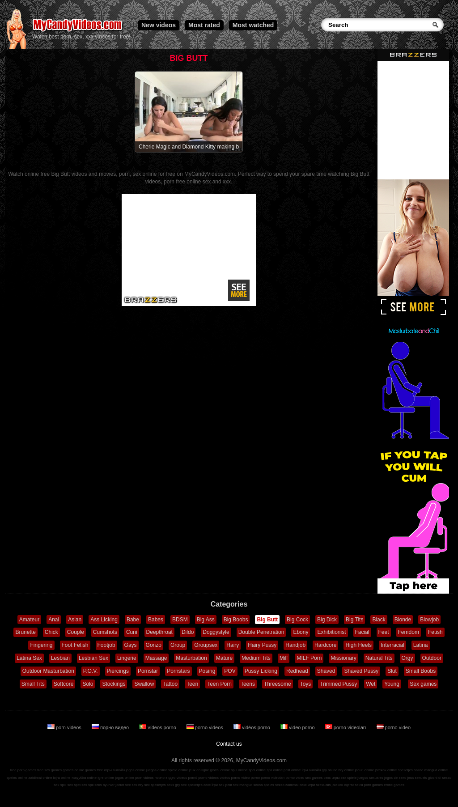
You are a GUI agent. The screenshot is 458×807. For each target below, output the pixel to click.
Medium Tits (256, 658)
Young (391, 684)
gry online (330, 770)
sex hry (137, 785)
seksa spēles (264, 785)
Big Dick (327, 619)
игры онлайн (114, 770)
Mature (224, 658)
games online (73, 770)
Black (378, 619)
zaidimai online (40, 778)
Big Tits (354, 619)
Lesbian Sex (93, 658)
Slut (392, 671)
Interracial (392, 645)
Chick (51, 632)
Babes (155, 619)
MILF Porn (309, 658)
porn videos (65, 727)
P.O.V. (90, 671)
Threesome (277, 684)
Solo (87, 684)
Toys (305, 684)
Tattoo (170, 684)
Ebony (300, 632)
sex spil (87, 785)
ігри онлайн (311, 770)
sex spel (74, 785)
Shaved (326, 671)
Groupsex (205, 645)
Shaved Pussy (361, 671)
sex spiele (349, 778)
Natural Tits (379, 658)
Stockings (113, 684)
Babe (133, 619)
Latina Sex (29, 658)
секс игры (331, 778)
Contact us (229, 744)
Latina (420, 645)
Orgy (407, 658)
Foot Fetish (75, 645)
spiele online (178, 770)
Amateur (29, 619)
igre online (106, 778)
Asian (74, 619)
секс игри (307, 785)
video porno (298, 727)
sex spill (60, 785)
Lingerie (126, 658)
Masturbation (191, 658)
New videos (158, 25)
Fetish (435, 632)
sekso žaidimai (286, 785)
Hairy (232, 645)
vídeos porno (158, 727)
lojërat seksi (353, 785)
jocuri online (364, 770)
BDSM (180, 619)
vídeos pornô (187, 778)
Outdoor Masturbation (48, 671)
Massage (156, 658)
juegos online (156, 770)
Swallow (144, 684)
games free (94, 770)
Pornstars (178, 671)
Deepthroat (159, 632)
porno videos (206, 727)
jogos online (135, 770)
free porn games (23, 770)
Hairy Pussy (262, 645)
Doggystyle (216, 632)
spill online (239, 770)
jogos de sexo (395, 778)
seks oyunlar (104, 785)
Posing (207, 671)
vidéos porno (252, 727)
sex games (314, 778)
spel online (257, 770)
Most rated (204, 25)
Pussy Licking (261, 671)
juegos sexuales (370, 778)
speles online (17, 778)
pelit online (292, 770)
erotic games (394, 785)
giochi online (220, 770)
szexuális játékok (329, 785)
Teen (192, 684)
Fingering (41, 645)
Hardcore (325, 645)
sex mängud (243, 785)
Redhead (297, 671)
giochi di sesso (439, 778)
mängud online (436, 770)
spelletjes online (410, 770)
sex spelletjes (154, 785)
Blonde (402, 619)
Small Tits (33, 684)
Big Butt (267, 619)
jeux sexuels (417, 778)
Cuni (131, 632)
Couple (75, 632)
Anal (53, 619)
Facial (362, 632)
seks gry (173, 785)
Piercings (118, 671)
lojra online (62, 778)
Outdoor (431, 658)
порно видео (111, 727)
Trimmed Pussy (338, 684)
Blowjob (429, 619)
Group (177, 645)
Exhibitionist (331, 632)
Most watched (253, 25)
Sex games (423, 684)
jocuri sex (123, 785)
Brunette (25, 632)
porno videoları (346, 727)
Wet (370, 684)
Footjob (106, 645)
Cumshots (105, 632)
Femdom (408, 632)
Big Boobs (236, 619)
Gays (130, 645)
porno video (394, 727)
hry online (346, 770)
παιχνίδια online (84, 778)
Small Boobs (421, 671)
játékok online (386, 770)
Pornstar (148, 671)
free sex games (49, 770)
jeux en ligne (199, 770)
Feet (383, 632)
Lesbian (60, 658)
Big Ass (206, 619)
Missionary (343, 658)
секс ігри (211, 785)
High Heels (358, 645)
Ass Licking (104, 619)
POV (229, 671)
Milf (284, 658)
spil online (275, 770)
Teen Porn (219, 684)
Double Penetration (261, 632)
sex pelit (225, 785)
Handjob (295, 645)
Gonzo (153, 645)
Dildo (188, 632)
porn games (373, 785)
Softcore (64, 684)
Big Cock (297, 619)
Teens (248, 684)
